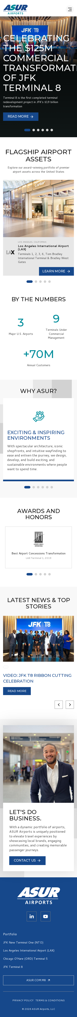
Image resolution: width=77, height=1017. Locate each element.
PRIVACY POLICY (22, 1000)
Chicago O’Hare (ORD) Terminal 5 (25, 959)
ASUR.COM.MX (38, 980)
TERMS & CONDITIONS (50, 1000)
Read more (17, 691)
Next (70, 705)
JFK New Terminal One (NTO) (23, 942)
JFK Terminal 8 (13, 967)
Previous (59, 705)
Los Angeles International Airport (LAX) (28, 950)
